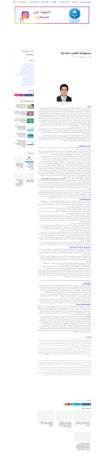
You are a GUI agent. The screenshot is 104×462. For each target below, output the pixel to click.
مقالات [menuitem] (53, 2)
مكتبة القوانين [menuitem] (21, 2)
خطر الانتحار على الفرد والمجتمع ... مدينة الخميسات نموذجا (19, 165)
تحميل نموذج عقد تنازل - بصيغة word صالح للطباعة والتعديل (20, 128)
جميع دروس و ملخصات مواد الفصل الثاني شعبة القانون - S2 (20, 120)
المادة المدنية (80, 50)
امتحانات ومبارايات (28, 67)
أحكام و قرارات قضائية (27, 70)
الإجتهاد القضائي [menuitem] (34, 2)
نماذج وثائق (29, 77)
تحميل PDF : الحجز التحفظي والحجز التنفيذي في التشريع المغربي (83, 424)
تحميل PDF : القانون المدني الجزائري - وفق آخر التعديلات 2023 (21, 106)
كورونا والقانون (22, 75)
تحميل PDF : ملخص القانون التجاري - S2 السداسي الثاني (21, 135)
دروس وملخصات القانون (27, 85)
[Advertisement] (52, 37)
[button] (17, 2)
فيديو (30, 75)
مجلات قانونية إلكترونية (27, 72)
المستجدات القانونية (28, 80)
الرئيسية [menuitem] (75, 2)
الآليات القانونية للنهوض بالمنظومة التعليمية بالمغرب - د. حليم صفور (18, 183)
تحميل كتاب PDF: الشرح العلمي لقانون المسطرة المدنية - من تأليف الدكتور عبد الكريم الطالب (65, 424)
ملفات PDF (29, 64)
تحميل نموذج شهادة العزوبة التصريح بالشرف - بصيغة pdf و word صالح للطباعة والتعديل (20, 143)
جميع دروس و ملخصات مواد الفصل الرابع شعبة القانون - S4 (20, 113)
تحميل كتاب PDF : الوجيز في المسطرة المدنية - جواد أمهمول (46, 424)
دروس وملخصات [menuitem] (64, 2)
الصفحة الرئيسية (87, 50)
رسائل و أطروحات (28, 82)
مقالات (78, 400)
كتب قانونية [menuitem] (44, 2)
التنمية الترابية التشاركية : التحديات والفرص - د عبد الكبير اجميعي (29, 166)
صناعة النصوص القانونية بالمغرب (30, 181)
